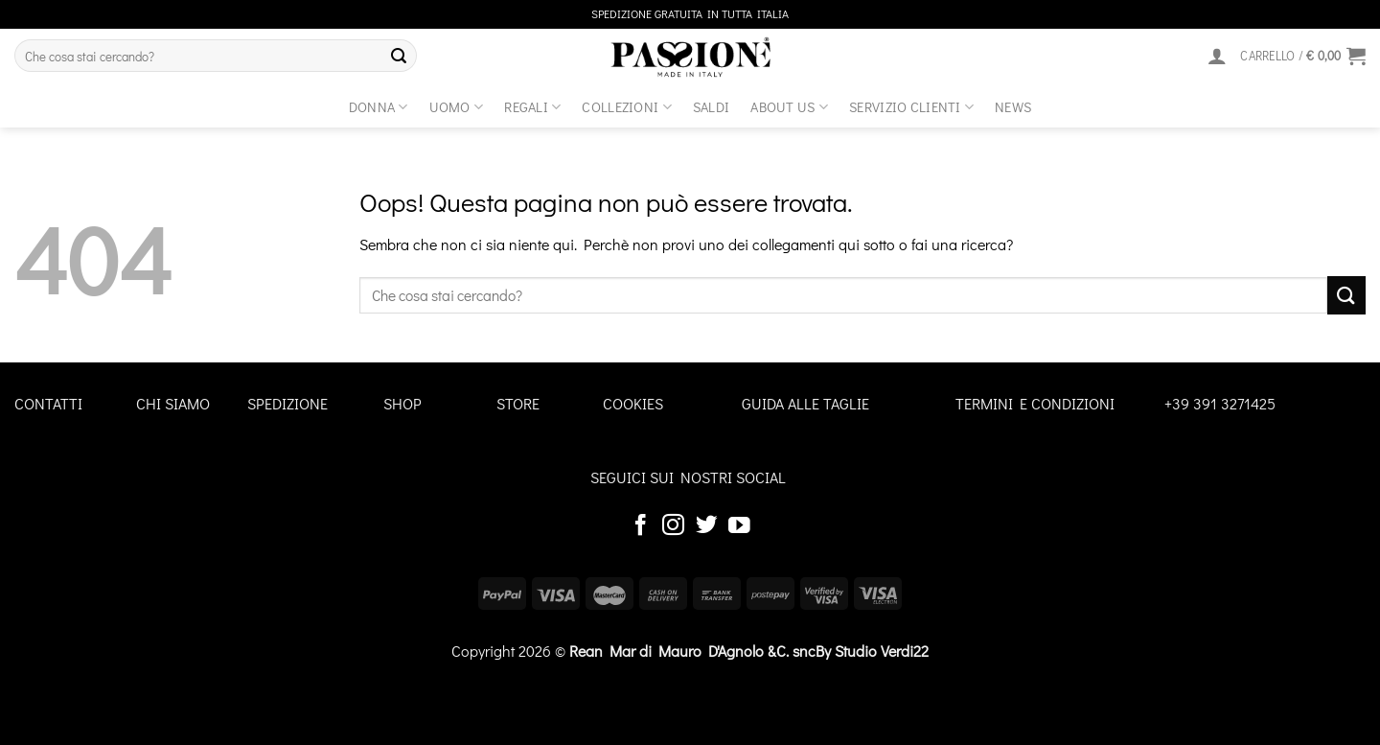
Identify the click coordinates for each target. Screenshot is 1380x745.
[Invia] (398, 55)
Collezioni (626, 107)
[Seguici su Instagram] (673, 526)
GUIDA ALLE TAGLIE (805, 403)
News (1013, 107)
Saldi (711, 107)
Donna (378, 107)
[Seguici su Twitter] (707, 526)
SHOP (402, 403)
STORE (518, 403)
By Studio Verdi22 (872, 650)
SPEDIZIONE (287, 403)
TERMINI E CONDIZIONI (1035, 403)
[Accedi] (1217, 56)
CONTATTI (48, 403)
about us (789, 107)
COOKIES (633, 403)
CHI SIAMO (173, 403)
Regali (532, 107)
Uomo (456, 107)
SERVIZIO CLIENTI (911, 107)
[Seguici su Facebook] (641, 526)
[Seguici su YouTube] (739, 526)
